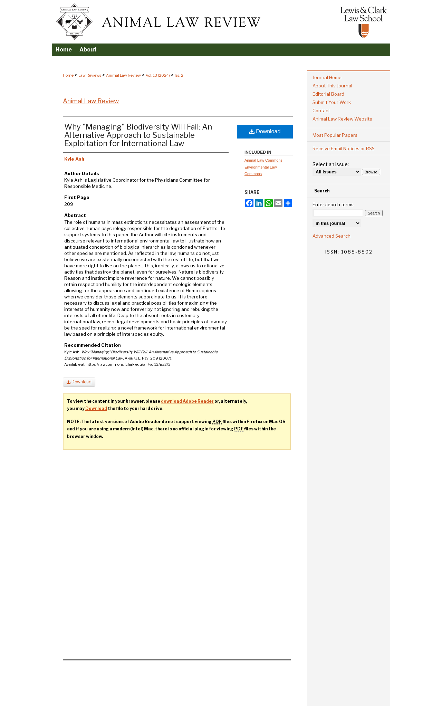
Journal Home (327, 77)
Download (265, 131)
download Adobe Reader (187, 401)
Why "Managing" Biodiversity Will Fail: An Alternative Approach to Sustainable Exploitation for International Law (138, 135)
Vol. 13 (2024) (158, 75)
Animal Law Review (123, 75)
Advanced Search (331, 236)
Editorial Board (328, 94)
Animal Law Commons (263, 160)
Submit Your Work (332, 102)
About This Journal (332, 85)
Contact (321, 110)
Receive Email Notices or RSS (344, 148)
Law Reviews (89, 75)
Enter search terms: (334, 204)
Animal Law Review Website (342, 119)
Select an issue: (331, 164)
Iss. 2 (179, 75)
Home (68, 75)
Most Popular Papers (335, 135)
